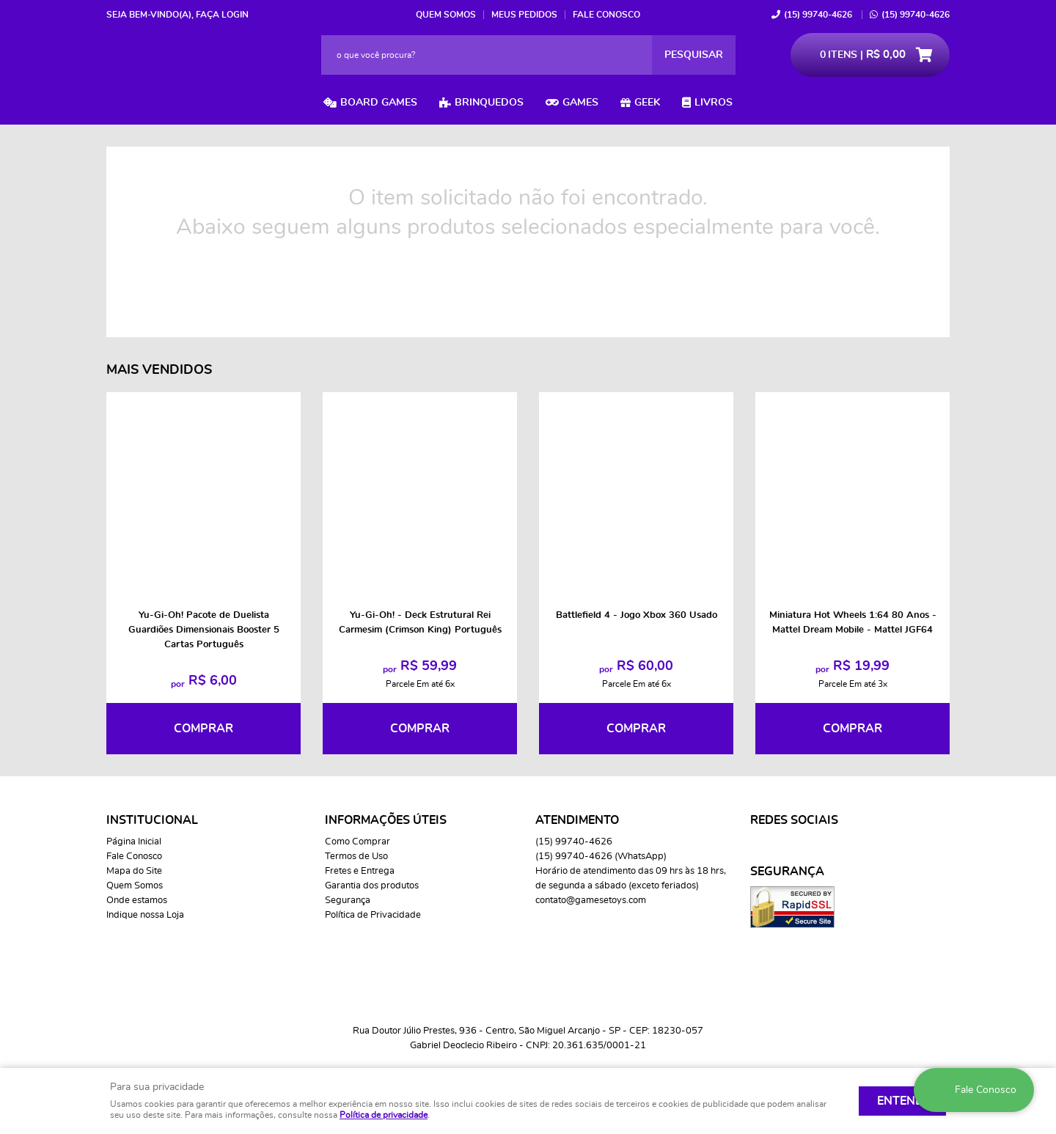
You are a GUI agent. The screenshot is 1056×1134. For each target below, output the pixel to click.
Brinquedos (489, 102)
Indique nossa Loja (145, 915)
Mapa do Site (134, 871)
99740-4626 (818, 14)
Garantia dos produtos (372, 886)
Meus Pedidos (524, 14)
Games (580, 102)
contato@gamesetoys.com (590, 900)
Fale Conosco (606, 14)
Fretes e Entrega (360, 871)
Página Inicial (133, 842)
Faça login (222, 14)
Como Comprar (357, 842)
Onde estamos (136, 900)
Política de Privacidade (373, 915)
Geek (647, 102)
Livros (713, 102)
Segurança (347, 900)
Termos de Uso (356, 856)
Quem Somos (446, 14)
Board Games (378, 102)
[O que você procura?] (694, 55)
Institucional (152, 820)
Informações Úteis (386, 820)
